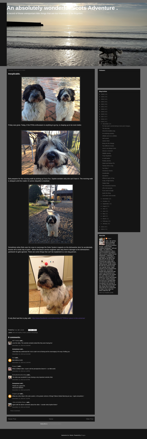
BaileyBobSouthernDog (19, 375)
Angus (109, 238)
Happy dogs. (106, 183)
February (105, 221)
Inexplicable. (105, 173)
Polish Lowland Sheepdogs (30, 332)
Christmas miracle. (107, 170)
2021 (102, 106)
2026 (102, 94)
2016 (102, 119)
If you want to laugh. (108, 190)
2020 (102, 109)
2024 (102, 99)
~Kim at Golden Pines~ (19, 402)
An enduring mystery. (108, 133)
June (104, 211)
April (104, 216)
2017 (102, 116)
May (104, 213)
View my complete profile (106, 292)
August (105, 206)
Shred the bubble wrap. (109, 131)
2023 (102, 101)
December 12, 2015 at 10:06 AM (21, 345)
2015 (102, 121)
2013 (102, 229)
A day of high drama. (108, 180)
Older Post (89, 419)
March (105, 218)
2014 (102, 227)
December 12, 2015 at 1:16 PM (21, 371)
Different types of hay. (108, 178)
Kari (13, 357)
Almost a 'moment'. (107, 151)
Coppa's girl (16, 393)
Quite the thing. (106, 193)
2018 (102, 114)
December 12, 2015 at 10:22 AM (21, 354)
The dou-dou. (106, 128)
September (106, 203)
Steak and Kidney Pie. (108, 163)
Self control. (105, 138)
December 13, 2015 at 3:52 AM (21, 407)
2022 (102, 104)
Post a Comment (15, 410)
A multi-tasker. (106, 158)
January (105, 223)
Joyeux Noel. (106, 141)
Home (51, 419)
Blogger (83, 435)
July (104, 208)
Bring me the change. (108, 143)
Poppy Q (15, 366)
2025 (102, 96)
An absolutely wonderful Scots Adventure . (62, 8)
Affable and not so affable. (109, 136)
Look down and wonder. (109, 195)
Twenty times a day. (108, 165)
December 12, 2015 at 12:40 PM (21, 362)
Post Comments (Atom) (54, 424)
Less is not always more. (109, 148)
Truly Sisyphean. (107, 156)
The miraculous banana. (109, 185)
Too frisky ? (105, 168)
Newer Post (12, 419)
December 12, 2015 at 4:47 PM (21, 379)
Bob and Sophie (17, 332)
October (105, 201)
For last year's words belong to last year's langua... (116, 126)
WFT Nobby (15, 340)
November (106, 198)
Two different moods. (108, 146)
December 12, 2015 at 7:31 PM (21, 398)
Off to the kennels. (107, 188)
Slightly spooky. (106, 153)
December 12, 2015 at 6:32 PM (21, 390)
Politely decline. (106, 161)
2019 (102, 111)
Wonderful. (105, 175)
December (106, 124)
